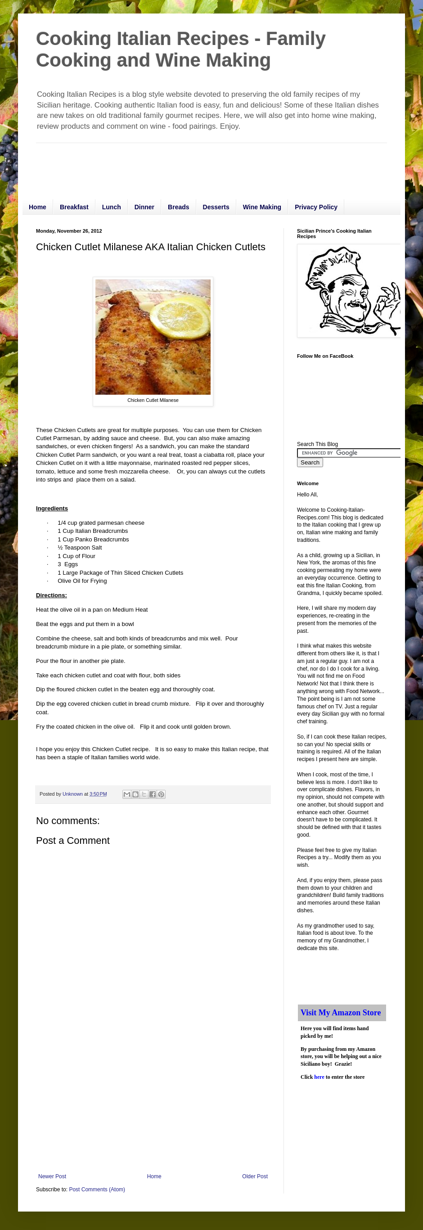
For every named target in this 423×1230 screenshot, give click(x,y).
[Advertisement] (200, 163)
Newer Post (52, 1176)
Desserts (216, 207)
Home (37, 207)
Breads (178, 207)
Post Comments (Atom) (97, 1189)
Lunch (111, 207)
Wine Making (262, 207)
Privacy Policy (316, 207)
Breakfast (74, 207)
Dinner (144, 207)
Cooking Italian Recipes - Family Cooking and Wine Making (181, 49)
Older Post (255, 1176)
